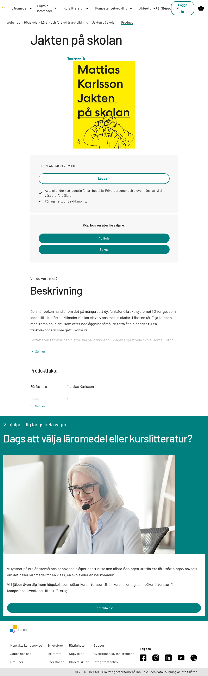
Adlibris (104, 238)
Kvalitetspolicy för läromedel (114, 654)
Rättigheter (77, 645)
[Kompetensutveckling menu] (114, 8)
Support (100, 645)
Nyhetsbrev (55, 645)
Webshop (13, 22)
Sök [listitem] (161, 8)
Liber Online (55, 662)
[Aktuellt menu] (147, 8)
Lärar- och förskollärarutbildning (64, 22)
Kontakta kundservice (26, 645)
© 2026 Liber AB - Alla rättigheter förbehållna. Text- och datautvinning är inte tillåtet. (136, 672)
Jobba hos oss (20, 654)
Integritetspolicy (106, 662)
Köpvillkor (76, 654)
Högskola (30, 22)
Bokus (104, 249)
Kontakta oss (104, 608)
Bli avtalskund (79, 662)
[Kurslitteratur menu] (76, 8)
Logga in (182, 8)
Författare (54, 654)
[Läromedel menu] (22, 8)
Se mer (40, 351)
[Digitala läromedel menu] (47, 8)
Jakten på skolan (104, 22)
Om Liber (16, 662)
